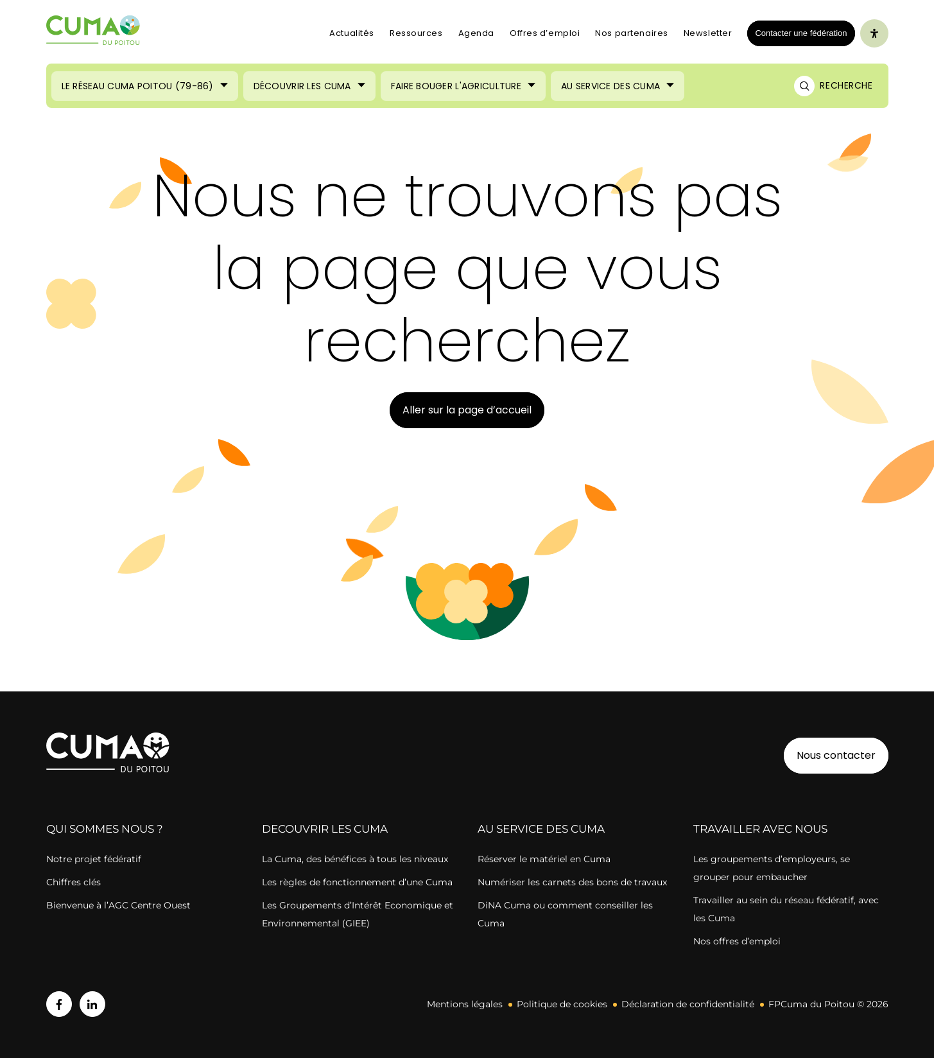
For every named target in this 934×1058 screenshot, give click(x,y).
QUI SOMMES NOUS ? (104, 828)
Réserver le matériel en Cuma (544, 859)
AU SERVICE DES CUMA (541, 828)
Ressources (416, 33)
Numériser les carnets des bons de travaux (572, 882)
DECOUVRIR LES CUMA (325, 828)
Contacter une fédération (797, 33)
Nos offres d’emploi (737, 941)
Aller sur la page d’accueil (467, 410)
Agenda (476, 33)
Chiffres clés (73, 882)
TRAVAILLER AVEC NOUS (760, 828)
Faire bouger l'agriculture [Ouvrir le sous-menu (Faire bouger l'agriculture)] (456, 86)
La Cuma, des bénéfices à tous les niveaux (355, 859)
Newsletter (708, 33)
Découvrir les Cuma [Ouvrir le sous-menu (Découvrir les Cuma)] (302, 86)
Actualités (351, 33)
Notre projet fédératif (93, 859)
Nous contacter (836, 755)
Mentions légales (465, 1004)
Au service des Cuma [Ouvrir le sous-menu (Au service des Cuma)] (610, 86)
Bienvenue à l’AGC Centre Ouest (118, 905)
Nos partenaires (631, 33)
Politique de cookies (562, 1004)
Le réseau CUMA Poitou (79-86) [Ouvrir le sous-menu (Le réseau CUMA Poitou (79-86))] (138, 86)
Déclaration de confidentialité (687, 1004)
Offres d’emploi (545, 33)
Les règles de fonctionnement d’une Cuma (357, 882)
